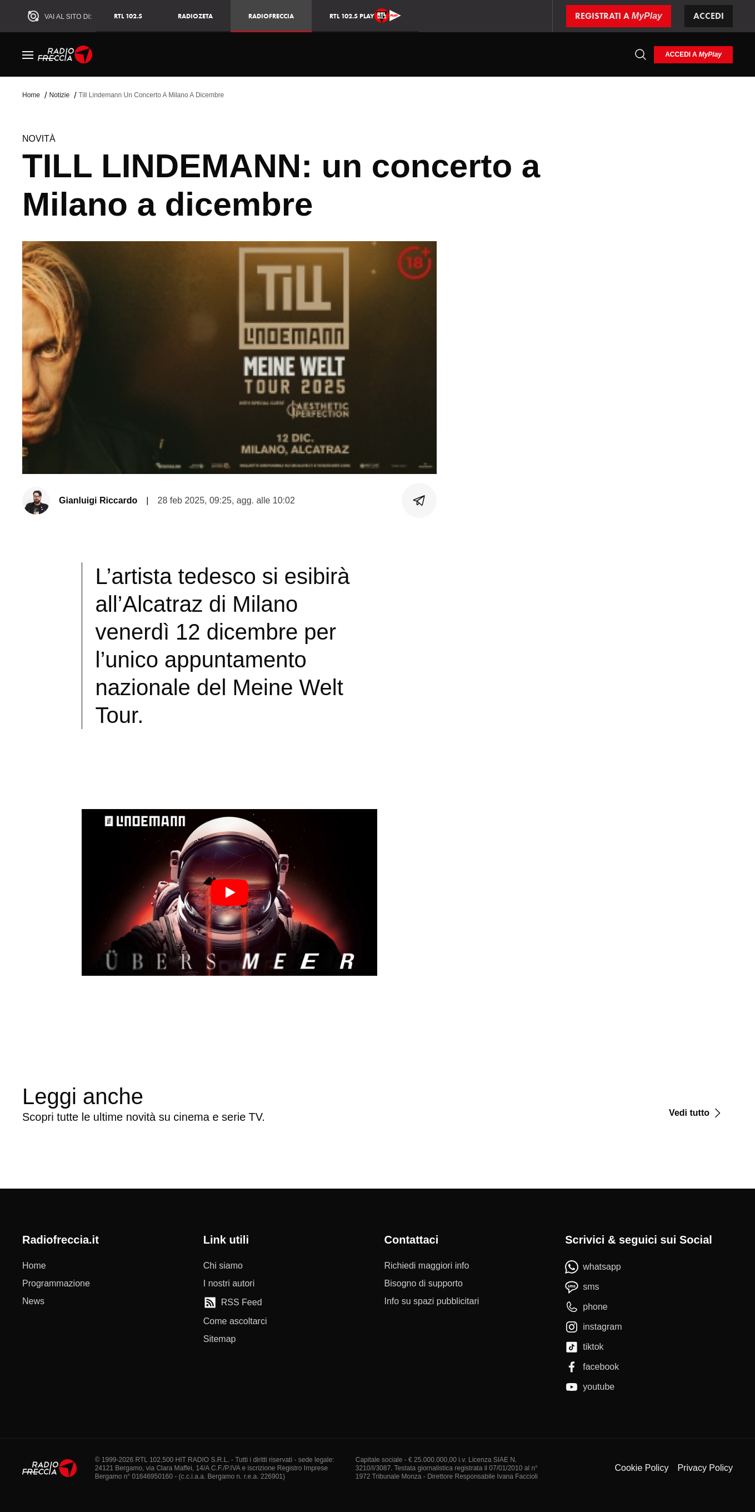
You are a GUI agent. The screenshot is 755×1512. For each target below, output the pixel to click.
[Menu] (27, 54)
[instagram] (593, 1327)
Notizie (59, 95)
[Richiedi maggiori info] (426, 1265)
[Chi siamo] (223, 1265)
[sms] (582, 1287)
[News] (33, 1301)
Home (31, 95)
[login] (693, 54)
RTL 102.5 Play (365, 15)
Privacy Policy (705, 1468)
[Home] (65, 54)
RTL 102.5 (128, 16)
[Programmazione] (56, 1283)
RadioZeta (195, 16)
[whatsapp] (593, 1267)
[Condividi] (419, 501)
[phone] (586, 1307)
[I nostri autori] (228, 1283)
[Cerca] (640, 54)
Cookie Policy (641, 1468)
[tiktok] (584, 1347)
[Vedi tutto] (696, 1113)
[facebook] (592, 1367)
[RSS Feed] (232, 1302)
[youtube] (589, 1387)
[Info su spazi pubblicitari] (431, 1301)
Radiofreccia (271, 16)
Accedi (708, 16)
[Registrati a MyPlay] (618, 16)
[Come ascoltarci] (235, 1321)
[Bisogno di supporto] (423, 1283)
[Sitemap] (219, 1339)
